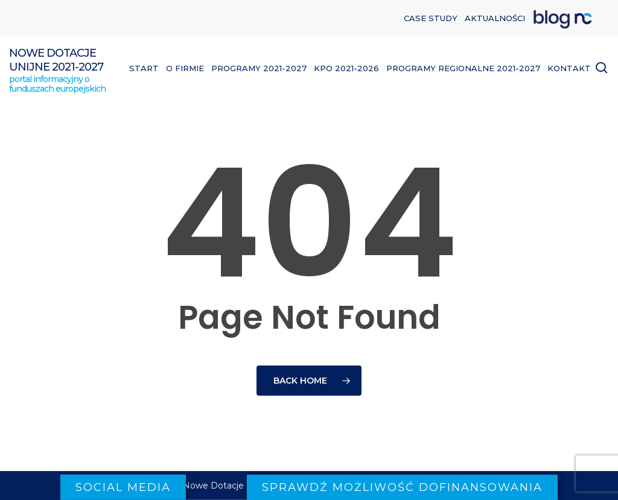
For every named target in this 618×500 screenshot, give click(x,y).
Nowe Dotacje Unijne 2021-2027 (56, 60)
